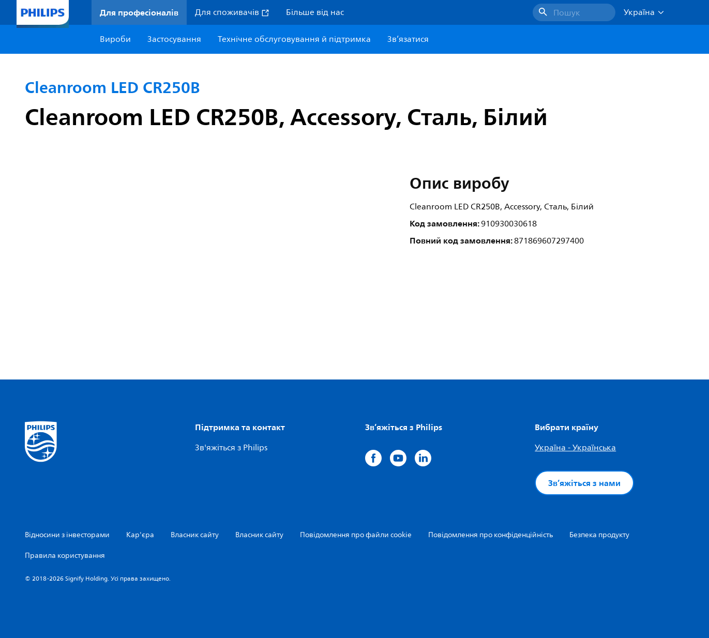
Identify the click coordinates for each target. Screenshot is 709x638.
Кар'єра (140, 535)
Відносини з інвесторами (67, 535)
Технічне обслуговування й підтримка (294, 39)
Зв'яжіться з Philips (231, 447)
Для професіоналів (139, 12)
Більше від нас (315, 12)
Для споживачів (232, 12)
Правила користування (65, 555)
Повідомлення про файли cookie (356, 535)
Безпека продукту (599, 535)
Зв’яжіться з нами (584, 483)
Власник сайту (195, 535)
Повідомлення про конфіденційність (490, 535)
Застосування (174, 39)
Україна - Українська (575, 447)
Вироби (115, 39)
